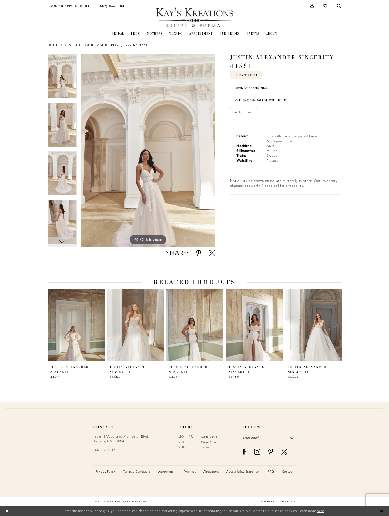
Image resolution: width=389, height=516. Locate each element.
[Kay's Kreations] (194, 17)
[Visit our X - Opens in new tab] (284, 452)
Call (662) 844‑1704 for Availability (262, 100)
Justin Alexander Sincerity (92, 45)
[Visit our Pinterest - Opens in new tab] (270, 452)
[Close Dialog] (7, 511)
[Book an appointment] (68, 6)
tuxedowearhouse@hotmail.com (119, 501)
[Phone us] (111, 6)
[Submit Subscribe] (292, 437)
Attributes (243, 113)
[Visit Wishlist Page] (326, 6)
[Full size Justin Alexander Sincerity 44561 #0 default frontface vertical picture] (148, 150)
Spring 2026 (137, 45)
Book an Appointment (252, 88)
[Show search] (339, 6)
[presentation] (76, 325)
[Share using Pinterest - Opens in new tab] (198, 253)
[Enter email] (268, 437)
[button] (312, 6)
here (320, 511)
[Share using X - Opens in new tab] (212, 253)
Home (53, 45)
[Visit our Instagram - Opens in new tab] (257, 452)
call (276, 186)
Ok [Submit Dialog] (381, 511)
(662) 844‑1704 (106, 450)
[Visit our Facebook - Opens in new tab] (244, 452)
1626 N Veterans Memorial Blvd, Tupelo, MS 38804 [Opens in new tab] (121, 439)
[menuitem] (68, 6)
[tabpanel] (62, 78)
